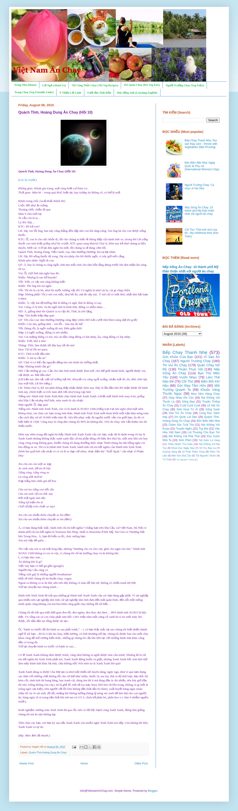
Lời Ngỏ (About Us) (54, 85)
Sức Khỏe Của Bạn (177, 357)
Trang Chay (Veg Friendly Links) (34, 92)
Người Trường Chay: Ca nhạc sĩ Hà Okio (199, 186)
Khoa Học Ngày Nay (183, 448)
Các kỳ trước (27, 180)
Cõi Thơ (187, 381)
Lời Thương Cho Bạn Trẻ (204, 432)
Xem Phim (185, 440)
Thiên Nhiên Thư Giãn (180, 444)
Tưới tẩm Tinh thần (99, 92)
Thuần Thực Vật (190, 369)
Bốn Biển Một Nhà (208, 420)
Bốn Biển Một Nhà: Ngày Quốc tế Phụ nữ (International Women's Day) (202, 166)
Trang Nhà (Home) (25, 85)
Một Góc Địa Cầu (181, 455)
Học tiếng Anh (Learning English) (137, 92)
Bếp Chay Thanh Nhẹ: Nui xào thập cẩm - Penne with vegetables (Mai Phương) (201, 144)
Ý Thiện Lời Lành (70, 92)
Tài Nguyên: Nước (206, 455)
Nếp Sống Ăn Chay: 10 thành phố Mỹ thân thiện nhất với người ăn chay (199, 211)
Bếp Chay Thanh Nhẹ (184, 352)
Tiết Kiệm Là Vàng (209, 440)
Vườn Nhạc (188, 377)
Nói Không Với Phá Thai (184, 436)
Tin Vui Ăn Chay (174, 365)
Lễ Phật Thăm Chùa (193, 451)
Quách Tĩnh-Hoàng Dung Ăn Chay (48, 752)
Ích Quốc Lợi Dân (186, 417)
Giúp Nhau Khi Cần (181, 397)
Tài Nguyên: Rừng (185, 459)
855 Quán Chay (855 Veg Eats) (142, 85)
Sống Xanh (213, 409)
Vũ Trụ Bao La (207, 448)
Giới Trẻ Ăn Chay (180, 413)
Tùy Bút (203, 428)
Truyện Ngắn (184, 428)
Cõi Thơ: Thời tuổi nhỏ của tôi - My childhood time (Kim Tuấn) (202, 233)
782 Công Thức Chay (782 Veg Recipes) (95, 85)
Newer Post (26, 763)
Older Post (141, 763)
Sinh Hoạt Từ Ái (187, 409)
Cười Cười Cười (190, 405)
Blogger (152, 790)
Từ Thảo (167, 459)
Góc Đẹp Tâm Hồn (191, 385)
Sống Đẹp (188, 401)
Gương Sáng (169, 451)
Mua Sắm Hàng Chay (205, 393)
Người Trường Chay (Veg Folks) (185, 85)
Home (84, 763)
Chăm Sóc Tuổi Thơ (181, 424)
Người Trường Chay (195, 361)
